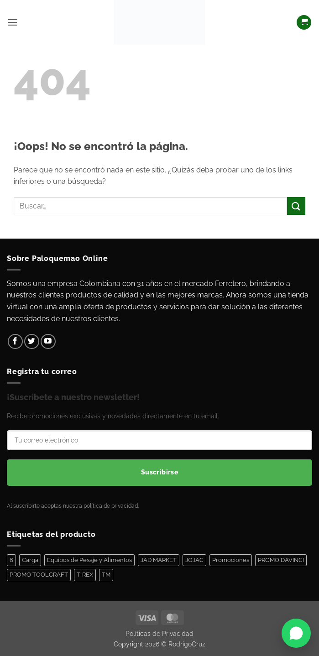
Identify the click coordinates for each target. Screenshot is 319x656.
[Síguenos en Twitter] (31, 341)
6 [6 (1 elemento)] (11, 560)
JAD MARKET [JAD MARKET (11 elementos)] (159, 560)
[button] (12, 22)
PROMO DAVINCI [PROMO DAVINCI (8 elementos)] (281, 560)
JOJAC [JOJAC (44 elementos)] (194, 560)
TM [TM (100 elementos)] (106, 574)
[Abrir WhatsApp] (296, 633)
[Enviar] (296, 206)
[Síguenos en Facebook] (15, 341)
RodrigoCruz (186, 644)
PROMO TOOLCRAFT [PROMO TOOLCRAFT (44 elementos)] (39, 574)
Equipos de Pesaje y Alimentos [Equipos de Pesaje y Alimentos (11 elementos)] (89, 560)
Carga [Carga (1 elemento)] (30, 560)
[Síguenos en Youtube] (48, 341)
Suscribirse (159, 472)
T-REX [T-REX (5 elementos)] (85, 574)
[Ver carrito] (304, 22)
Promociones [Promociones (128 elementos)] (230, 560)
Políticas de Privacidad (159, 633)
